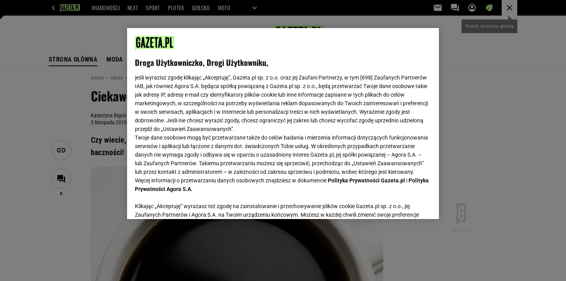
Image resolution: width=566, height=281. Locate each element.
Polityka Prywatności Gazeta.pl (366, 180)
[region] (283, 123)
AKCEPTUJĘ (404, 204)
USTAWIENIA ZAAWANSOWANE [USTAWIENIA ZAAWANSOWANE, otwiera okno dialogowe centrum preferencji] (186, 203)
